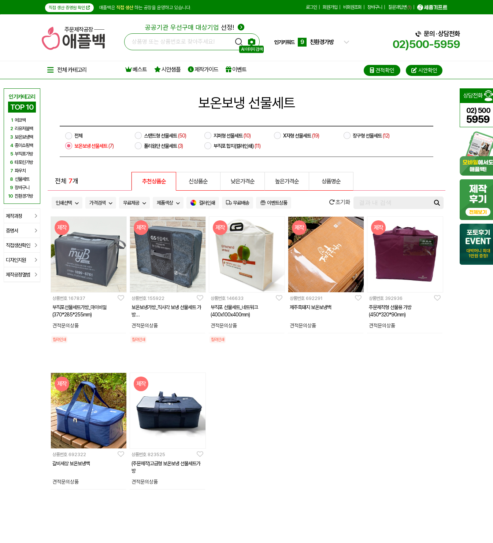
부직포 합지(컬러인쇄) (237, 146)
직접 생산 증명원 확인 (69, 7)
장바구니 (374, 7)
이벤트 (236, 69)
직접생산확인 (21, 245)
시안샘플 (167, 69)
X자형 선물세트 (301, 136)
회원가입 (330, 7)
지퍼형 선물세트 (232, 136)
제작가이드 (203, 69)
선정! (194, 27)
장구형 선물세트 (371, 136)
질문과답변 (399, 7)
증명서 (21, 230)
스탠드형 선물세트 (165, 136)
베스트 (136, 69)
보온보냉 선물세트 (94, 146)
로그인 (311, 7)
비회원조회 (352, 7)
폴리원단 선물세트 (163, 146)
